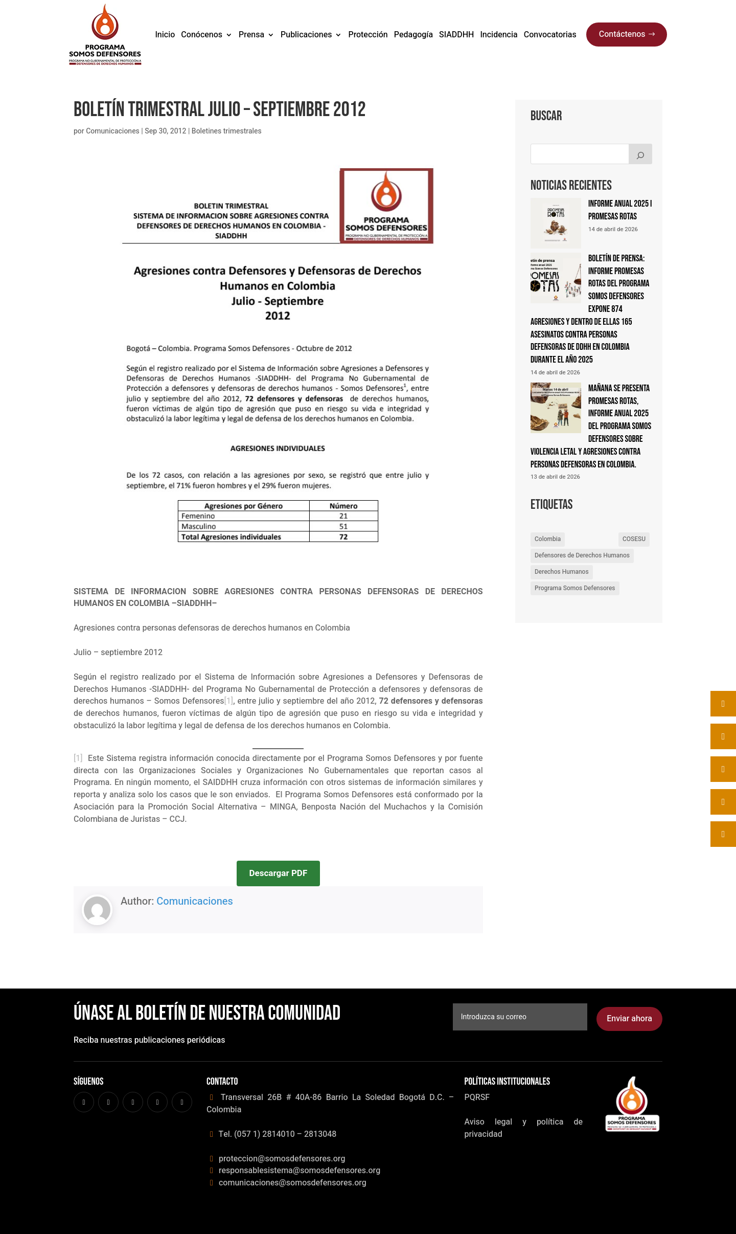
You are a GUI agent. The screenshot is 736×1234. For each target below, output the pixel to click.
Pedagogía (413, 35)
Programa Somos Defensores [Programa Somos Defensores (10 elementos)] (575, 588)
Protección (367, 35)
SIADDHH (456, 35)
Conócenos (201, 35)
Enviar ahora (629, 1019)
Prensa (251, 35)
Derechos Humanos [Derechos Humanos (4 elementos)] (562, 571)
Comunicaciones (113, 131)
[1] (228, 701)
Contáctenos (622, 34)
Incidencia (498, 35)
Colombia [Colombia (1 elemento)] (548, 539)
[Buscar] (640, 154)
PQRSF (477, 1097)
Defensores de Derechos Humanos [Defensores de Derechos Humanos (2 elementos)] (582, 555)
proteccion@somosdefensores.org (281, 1159)
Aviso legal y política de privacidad (523, 1128)
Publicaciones (306, 35)
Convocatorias (550, 35)
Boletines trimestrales (227, 131)
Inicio (165, 35)
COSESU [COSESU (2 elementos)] (634, 539)
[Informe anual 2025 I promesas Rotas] (556, 225)
